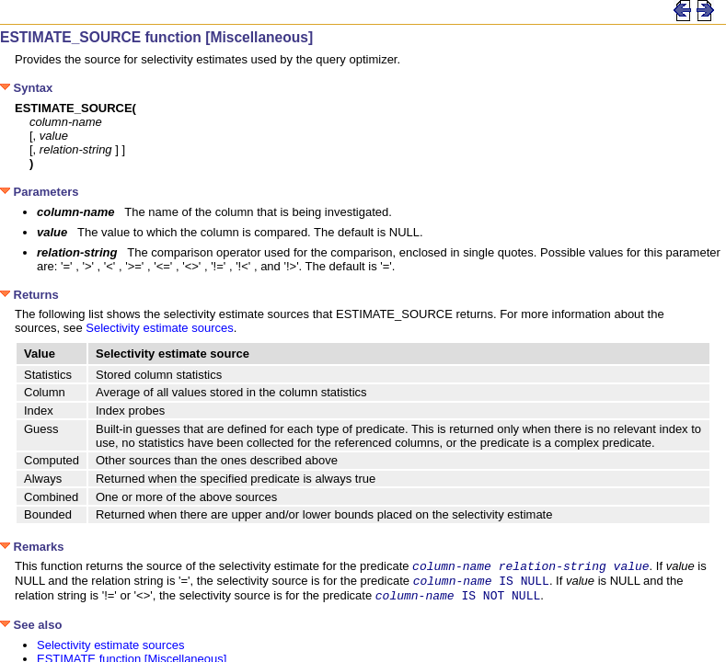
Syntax (26, 88)
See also (31, 630)
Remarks (32, 547)
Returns (29, 295)
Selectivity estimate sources (159, 328)
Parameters (39, 192)
